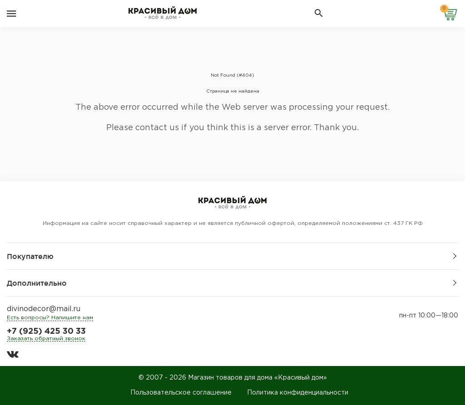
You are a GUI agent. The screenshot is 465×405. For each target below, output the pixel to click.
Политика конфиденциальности (297, 392)
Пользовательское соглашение (181, 392)
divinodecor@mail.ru (43, 309)
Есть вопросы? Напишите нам (50, 317)
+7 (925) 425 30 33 (46, 331)
